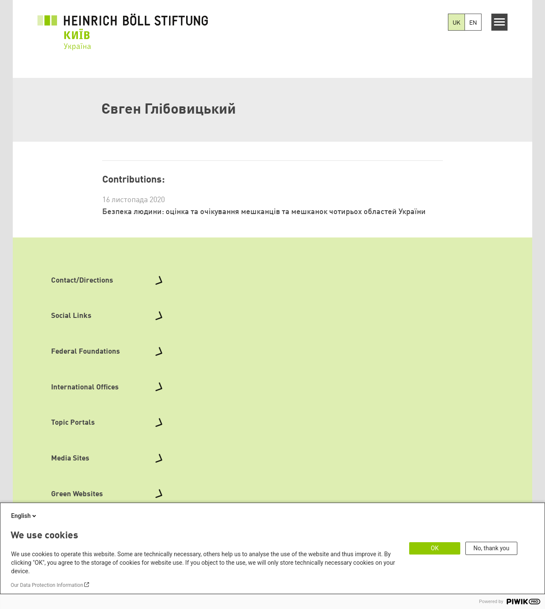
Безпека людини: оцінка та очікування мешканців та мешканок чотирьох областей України (264, 212)
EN (473, 23)
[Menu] (499, 22)
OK (435, 548)
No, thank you (491, 548)
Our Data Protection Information (47, 585)
